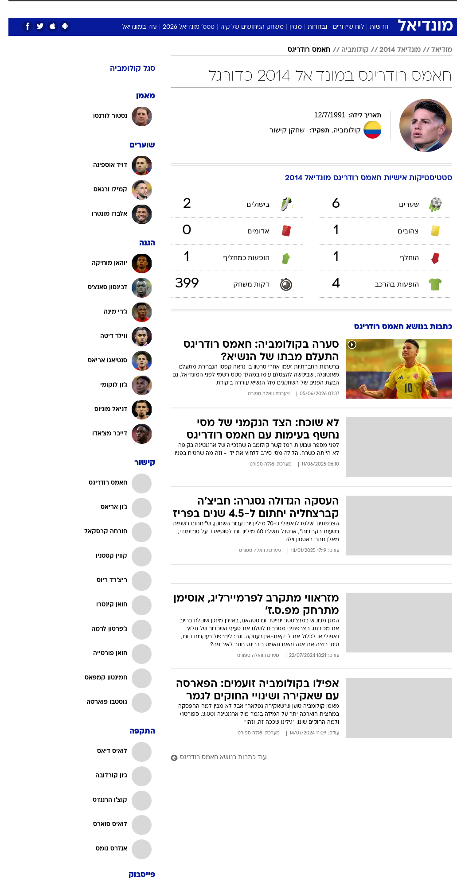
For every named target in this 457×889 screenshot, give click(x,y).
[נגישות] (12, 11)
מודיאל (433, 50)
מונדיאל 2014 (391, 50)
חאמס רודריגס (300, 50)
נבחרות (309, 27)
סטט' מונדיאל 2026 (180, 27)
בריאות (195, 8)
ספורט (349, 8)
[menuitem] (344, 12)
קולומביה (346, 50)
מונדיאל (320, 8)
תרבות (291, 8)
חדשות (370, 27)
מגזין (287, 27)
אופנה (106, 8)
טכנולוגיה (136, 8)
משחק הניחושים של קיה (243, 27)
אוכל (221, 8)
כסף (242, 8)
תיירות (167, 8)
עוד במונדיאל (130, 27)
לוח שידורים (339, 27)
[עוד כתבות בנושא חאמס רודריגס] (303, 758)
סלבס (265, 8)
